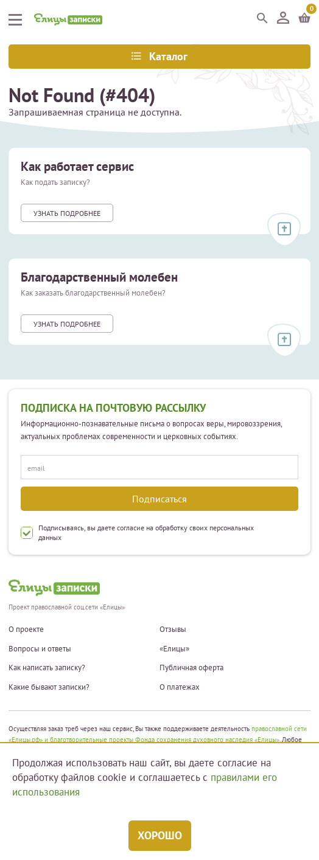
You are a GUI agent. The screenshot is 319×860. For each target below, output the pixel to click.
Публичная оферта (191, 668)
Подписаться (159, 499)
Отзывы (173, 629)
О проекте (26, 629)
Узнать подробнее (66, 213)
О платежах (180, 687)
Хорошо (160, 835)
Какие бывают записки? (49, 687)
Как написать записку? (47, 668)
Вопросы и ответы (40, 649)
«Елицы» (174, 649)
